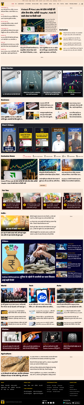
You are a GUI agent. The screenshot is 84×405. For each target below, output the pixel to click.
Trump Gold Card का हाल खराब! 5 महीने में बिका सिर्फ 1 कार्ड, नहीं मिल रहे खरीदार (17, 312)
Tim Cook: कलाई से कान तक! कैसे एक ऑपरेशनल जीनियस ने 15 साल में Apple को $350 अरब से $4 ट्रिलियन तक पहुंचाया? (72, 39)
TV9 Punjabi (49, 392)
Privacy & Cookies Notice (74, 392)
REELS (41, 4)
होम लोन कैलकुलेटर (28, 392)
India (3, 213)
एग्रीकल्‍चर (12, 390)
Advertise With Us (73, 390)
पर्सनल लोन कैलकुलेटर (37, 392)
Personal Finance (73, 4)
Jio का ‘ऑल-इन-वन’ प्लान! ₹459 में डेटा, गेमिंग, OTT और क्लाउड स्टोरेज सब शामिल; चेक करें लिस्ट (41, 305)
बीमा (9, 388)
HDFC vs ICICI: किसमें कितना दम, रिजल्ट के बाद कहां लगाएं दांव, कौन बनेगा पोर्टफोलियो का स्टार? (73, 49)
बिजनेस (2, 386)
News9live (61, 390)
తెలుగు (33, 1)
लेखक (25, 386)
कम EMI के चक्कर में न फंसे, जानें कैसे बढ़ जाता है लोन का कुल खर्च (11, 347)
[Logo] (2, 403)
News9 (26, 1)
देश (1, 390)
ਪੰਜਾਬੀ (47, 1)
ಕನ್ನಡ (30, 1)
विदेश (5, 390)
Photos (62, 4)
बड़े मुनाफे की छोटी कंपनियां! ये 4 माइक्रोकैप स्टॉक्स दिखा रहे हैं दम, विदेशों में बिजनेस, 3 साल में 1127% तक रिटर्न (29, 50)
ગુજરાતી (40, 1)
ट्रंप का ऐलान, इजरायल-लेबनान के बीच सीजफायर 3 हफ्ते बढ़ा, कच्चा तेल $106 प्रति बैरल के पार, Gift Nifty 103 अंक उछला (17, 317)
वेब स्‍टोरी (41, 386)
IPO (16, 4)
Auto (54, 4)
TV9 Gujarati (49, 388)
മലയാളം (55, 1)
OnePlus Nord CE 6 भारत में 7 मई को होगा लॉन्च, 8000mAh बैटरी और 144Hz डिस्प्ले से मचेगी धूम (45, 323)
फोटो (32, 386)
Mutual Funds (35, 4)
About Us (71, 388)
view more (42, 185)
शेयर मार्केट (7, 386)
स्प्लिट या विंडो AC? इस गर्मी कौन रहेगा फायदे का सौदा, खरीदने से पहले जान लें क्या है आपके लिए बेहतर (45, 317)
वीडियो (36, 386)
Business (46, 4)
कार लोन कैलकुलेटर (28, 394)
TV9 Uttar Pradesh (56, 392)
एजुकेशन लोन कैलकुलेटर (38, 394)
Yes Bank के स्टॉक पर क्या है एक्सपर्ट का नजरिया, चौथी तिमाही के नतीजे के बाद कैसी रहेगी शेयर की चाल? (72, 44)
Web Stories (7, 68)
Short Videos (8, 125)
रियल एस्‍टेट (18, 388)
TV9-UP (59, 1)
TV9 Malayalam (55, 390)
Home (13, 4)
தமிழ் (51, 1)
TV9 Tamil (49, 390)
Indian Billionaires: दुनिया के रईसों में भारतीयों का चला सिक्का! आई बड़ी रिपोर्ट (28, 279)
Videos (66, 4)
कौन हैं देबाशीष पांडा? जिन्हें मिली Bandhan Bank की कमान (74, 266)
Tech (58, 4)
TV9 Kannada (55, 388)
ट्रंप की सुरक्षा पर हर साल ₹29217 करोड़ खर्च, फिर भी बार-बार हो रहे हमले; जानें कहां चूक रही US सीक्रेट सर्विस (14, 305)
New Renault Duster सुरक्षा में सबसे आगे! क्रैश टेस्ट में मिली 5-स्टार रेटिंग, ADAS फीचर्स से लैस (72, 323)
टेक (8, 390)
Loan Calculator (28, 389)
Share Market (21, 4)
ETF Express (28, 4)
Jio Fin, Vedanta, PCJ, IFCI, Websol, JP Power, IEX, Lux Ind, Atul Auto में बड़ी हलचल (75, 248)
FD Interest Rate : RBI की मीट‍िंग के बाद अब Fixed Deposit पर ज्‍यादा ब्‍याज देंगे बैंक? (74, 257)
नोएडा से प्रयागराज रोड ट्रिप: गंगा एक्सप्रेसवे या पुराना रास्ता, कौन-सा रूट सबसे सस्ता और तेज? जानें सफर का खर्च (73, 34)
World (50, 4)
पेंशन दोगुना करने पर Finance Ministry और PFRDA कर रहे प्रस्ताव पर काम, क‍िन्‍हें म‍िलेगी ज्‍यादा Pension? (75, 275)
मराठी (37, 1)
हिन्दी (23, 1)
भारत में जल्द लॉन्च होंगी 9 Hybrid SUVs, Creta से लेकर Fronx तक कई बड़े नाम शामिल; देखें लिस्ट (70, 305)
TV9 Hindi (49, 386)
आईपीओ (13, 388)
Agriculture (6, 354)
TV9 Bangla (61, 388)
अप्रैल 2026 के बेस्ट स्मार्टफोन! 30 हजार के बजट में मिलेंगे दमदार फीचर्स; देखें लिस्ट (31, 347)
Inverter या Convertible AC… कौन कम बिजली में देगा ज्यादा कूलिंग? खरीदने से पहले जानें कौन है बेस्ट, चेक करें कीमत (45, 312)
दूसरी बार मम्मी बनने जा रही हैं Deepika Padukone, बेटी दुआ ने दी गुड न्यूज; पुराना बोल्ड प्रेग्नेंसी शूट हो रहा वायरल (52, 347)
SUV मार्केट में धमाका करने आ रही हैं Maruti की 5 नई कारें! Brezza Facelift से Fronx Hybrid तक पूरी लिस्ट (73, 312)
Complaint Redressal (74, 394)
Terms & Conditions (73, 396)
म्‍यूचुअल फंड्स (4, 388)
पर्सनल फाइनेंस (14, 386)
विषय (29, 386)
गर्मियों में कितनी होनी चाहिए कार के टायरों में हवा (72, 347)
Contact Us (72, 386)
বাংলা (44, 1)
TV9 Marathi (60, 386)
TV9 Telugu (54, 386)
